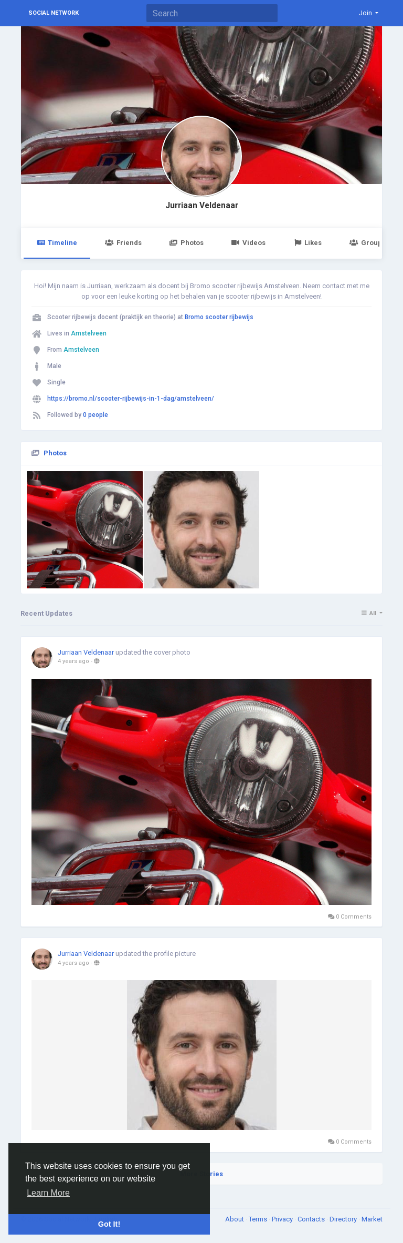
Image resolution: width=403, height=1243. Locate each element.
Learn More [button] (48, 1192)
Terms (259, 1219)
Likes (307, 243)
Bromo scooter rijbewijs (219, 317)
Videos (248, 243)
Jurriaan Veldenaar (201, 205)
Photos (186, 243)
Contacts (312, 1219)
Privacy (283, 1219)
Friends (123, 243)
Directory (344, 1219)
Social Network (53, 12)
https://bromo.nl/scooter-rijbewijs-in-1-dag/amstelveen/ (130, 398)
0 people (95, 415)
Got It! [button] (109, 1224)
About (235, 1219)
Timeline (57, 243)
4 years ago (73, 661)
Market (372, 1219)
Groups (367, 243)
